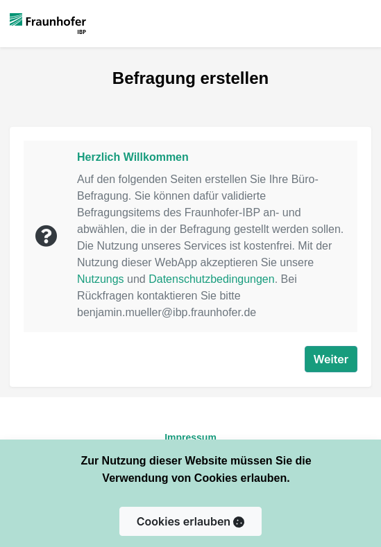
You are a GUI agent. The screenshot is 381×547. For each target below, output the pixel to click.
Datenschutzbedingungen (211, 279)
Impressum (190, 437)
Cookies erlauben (190, 521)
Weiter (331, 359)
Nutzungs (100, 279)
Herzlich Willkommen (133, 157)
